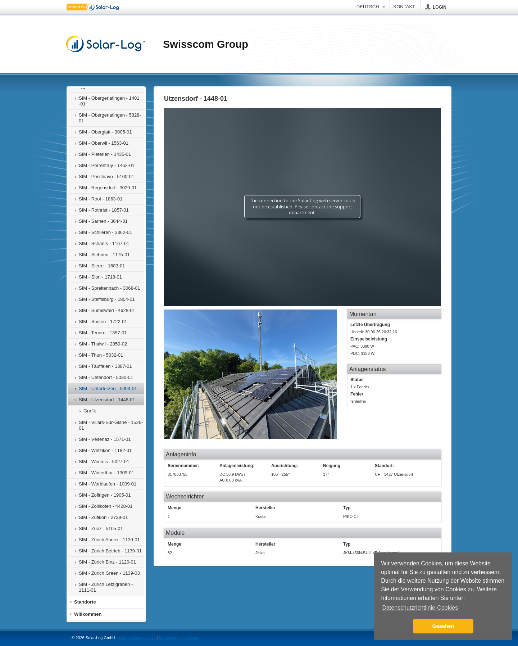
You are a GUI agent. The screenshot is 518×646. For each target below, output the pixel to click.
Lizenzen (191, 638)
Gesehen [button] (443, 626)
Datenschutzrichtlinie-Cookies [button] (420, 608)
